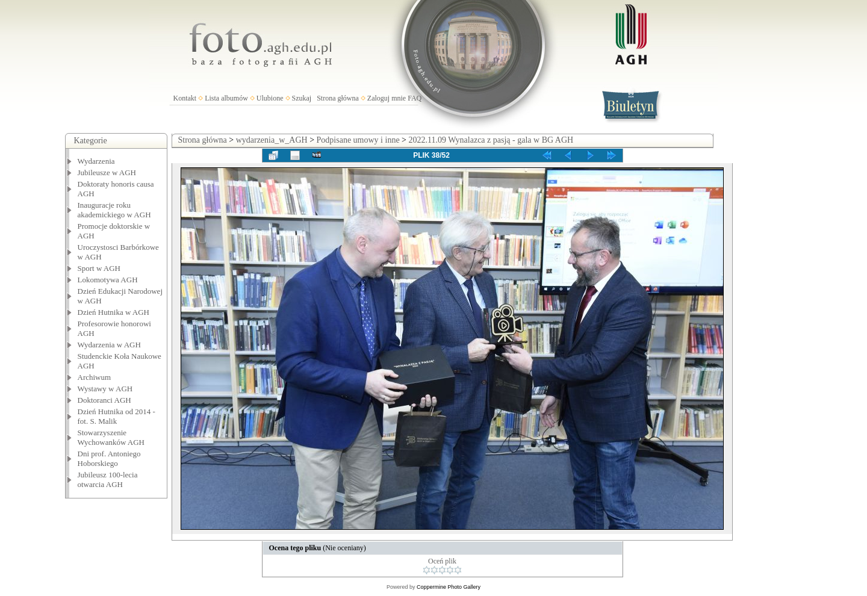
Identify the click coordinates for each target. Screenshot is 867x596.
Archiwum (94, 377)
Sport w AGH (99, 268)
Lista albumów (226, 98)
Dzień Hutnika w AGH (114, 312)
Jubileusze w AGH (107, 172)
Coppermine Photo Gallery (448, 587)
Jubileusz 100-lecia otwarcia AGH (108, 479)
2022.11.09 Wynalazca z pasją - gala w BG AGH (491, 139)
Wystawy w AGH (105, 388)
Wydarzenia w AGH (109, 344)
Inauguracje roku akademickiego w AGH (114, 209)
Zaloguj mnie (386, 98)
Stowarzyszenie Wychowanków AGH (111, 437)
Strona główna (338, 98)
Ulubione (270, 98)
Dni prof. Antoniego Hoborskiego (109, 458)
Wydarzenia (96, 161)
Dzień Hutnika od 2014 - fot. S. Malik (116, 416)
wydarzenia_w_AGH (272, 139)
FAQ (414, 98)
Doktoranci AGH (104, 400)
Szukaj (302, 98)
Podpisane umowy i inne (358, 139)
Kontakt (185, 98)
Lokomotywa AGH (108, 279)
